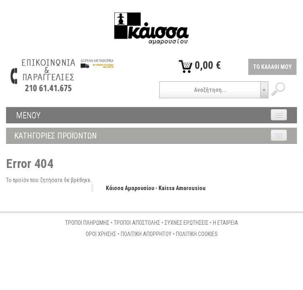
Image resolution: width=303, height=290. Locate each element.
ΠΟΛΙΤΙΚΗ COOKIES (197, 234)
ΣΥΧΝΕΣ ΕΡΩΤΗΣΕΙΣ (186, 223)
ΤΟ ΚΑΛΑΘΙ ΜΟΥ (272, 67)
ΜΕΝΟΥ (28, 115)
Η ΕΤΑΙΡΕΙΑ (225, 223)
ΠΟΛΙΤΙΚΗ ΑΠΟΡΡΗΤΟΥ (146, 234)
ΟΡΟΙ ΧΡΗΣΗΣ (101, 234)
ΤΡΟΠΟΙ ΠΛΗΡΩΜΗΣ (87, 223)
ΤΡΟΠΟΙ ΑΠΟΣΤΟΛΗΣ (137, 223)
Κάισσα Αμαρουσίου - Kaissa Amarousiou (156, 188)
